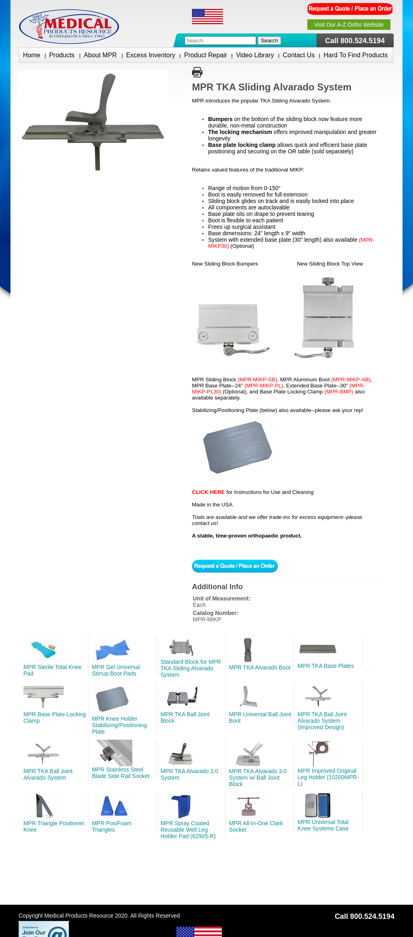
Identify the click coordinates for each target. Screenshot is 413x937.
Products (62, 55)
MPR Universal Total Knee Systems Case (323, 825)
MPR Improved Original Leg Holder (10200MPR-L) (328, 777)
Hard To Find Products (355, 55)
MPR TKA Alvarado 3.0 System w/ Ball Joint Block (258, 777)
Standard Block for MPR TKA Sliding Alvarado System (191, 668)
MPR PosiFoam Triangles (111, 826)
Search (269, 41)
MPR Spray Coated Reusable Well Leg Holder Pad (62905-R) (188, 829)
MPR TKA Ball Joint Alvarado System (48, 774)
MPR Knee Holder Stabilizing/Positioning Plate (119, 725)
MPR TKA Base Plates (326, 666)
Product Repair (205, 55)
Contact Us (299, 55)
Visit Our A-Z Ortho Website (349, 24)
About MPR (101, 55)
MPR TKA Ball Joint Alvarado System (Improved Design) (322, 720)
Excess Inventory (150, 55)
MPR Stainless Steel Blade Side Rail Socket (120, 772)
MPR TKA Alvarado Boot (259, 667)
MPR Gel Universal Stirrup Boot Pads (116, 670)
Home (31, 55)
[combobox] (220, 40)
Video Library (255, 55)
